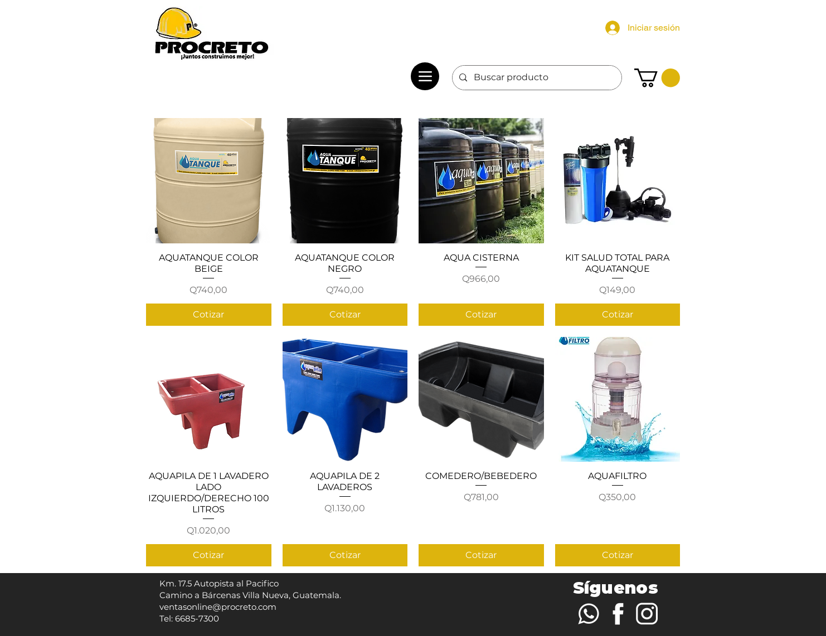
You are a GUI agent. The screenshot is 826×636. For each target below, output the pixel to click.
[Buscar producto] (536, 78)
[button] (657, 78)
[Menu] (425, 76)
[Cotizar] (208, 315)
